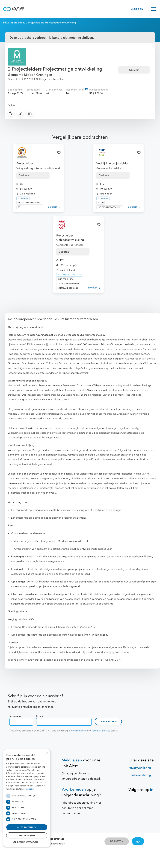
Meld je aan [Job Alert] (72, 760)
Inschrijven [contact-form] (108, 721)
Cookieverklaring (139, 775)
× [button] (47, 753)
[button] (26, 842)
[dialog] (26, 798)
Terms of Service (101, 730)
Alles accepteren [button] (26, 827)
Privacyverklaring (139, 768)
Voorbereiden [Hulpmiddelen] (74, 789)
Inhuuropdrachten (13, 22)
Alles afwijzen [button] (27, 835)
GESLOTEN (116, 841)
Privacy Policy (78, 730)
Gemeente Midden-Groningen (30, 75)
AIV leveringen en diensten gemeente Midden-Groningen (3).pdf (51, 541)
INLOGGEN (136, 9)
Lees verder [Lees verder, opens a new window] (29, 789)
